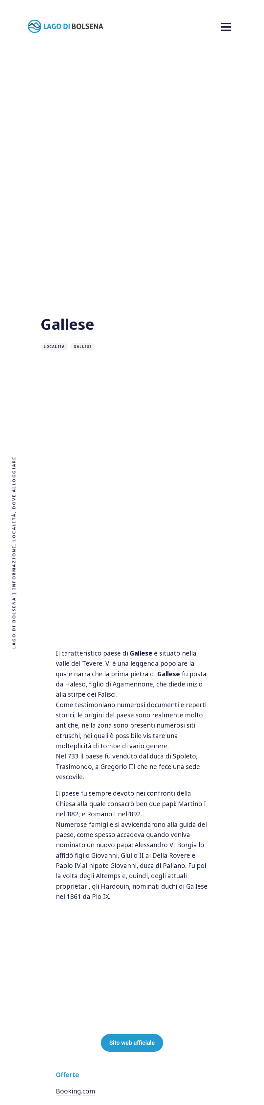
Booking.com (75, 1091)
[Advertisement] (132, 625)
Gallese (83, 346)
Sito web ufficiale (132, 1042)
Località (54, 346)
